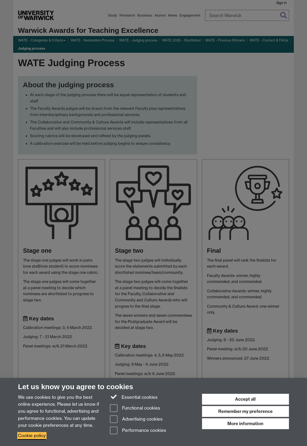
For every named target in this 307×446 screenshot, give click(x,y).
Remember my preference (245, 411)
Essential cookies (134, 397)
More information (245, 423)
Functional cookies (135, 408)
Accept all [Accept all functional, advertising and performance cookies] (245, 399)
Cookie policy (32, 435)
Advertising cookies (136, 419)
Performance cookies (138, 430)
